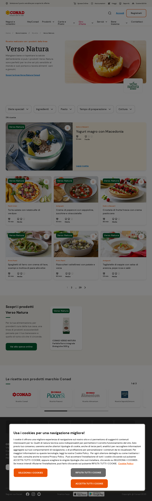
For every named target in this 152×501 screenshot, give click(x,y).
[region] (77, 457)
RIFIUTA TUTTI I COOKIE (88, 472)
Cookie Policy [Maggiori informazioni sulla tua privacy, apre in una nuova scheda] (126, 463)
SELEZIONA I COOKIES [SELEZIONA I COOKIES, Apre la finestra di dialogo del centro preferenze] (30, 472)
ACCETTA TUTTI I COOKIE (89, 483)
